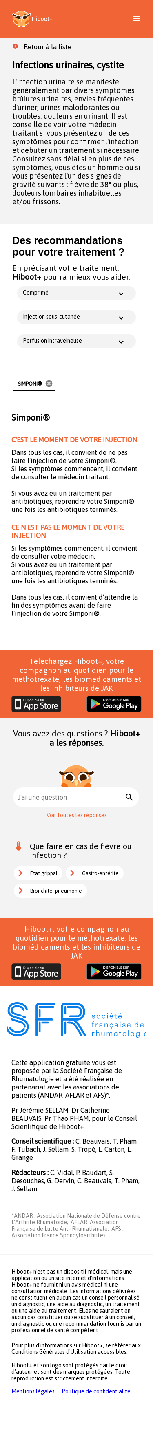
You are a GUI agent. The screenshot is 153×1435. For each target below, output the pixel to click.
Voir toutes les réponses (77, 815)
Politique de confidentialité (96, 1391)
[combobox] (70, 797)
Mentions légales (33, 1391)
